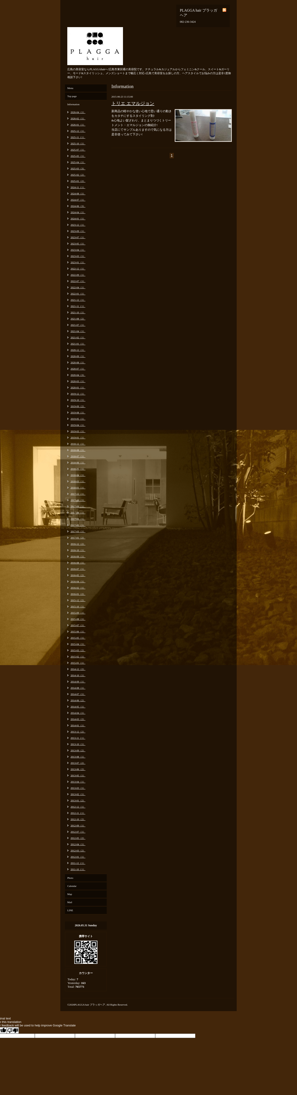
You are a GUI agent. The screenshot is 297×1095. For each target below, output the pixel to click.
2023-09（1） (78, 231)
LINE (70, 910)
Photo (70, 877)
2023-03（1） (78, 256)
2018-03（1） (78, 481)
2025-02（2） (78, 174)
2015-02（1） (78, 656)
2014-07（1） (78, 694)
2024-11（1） (78, 187)
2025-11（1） (78, 137)
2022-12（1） (78, 268)
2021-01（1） (78, 343)
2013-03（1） (78, 788)
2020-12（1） (78, 350)
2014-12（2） (78, 669)
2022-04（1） (78, 287)
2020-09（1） (78, 356)
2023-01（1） (78, 262)
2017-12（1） (78, 493)
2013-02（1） (78, 794)
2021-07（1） (78, 325)
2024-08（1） (78, 193)
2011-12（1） (78, 863)
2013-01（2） (78, 800)
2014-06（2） (78, 700)
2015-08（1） (78, 619)
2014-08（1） (78, 687)
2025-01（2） (78, 181)
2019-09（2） (78, 406)
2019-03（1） (78, 431)
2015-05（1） (78, 637)
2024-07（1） (78, 199)
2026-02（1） (78, 118)
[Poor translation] (13, 1030)
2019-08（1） (78, 412)
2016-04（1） (78, 581)
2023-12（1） (78, 224)
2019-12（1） (78, 393)
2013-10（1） (78, 744)
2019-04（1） (78, 425)
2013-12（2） (78, 731)
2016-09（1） (78, 556)
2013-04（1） (78, 781)
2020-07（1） (78, 368)
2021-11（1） (78, 306)
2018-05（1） (78, 468)
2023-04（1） (78, 249)
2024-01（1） (78, 218)
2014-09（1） (78, 681)
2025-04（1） (78, 162)
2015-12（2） (78, 600)
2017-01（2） (78, 537)
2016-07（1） (78, 569)
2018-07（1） (78, 456)
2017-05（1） (78, 525)
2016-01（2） (78, 594)
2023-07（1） (78, 237)
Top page (72, 96)
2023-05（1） (78, 243)
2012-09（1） (78, 825)
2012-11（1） (78, 813)
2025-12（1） (78, 131)
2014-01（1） (78, 725)
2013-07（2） (78, 763)
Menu (70, 88)
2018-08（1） (78, 450)
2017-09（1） (78, 506)
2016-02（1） (78, 587)
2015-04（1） (78, 644)
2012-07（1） (78, 831)
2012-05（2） (78, 838)
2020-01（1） (78, 387)
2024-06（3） (78, 206)
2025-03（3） (78, 168)
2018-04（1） (78, 475)
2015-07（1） (78, 625)
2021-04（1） (78, 331)
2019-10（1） (78, 400)
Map (69, 894)
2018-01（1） (78, 487)
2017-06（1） (78, 518)
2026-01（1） (78, 124)
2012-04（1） (78, 844)
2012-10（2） (78, 819)
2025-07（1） (78, 149)
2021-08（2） (78, 318)
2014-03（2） (78, 719)
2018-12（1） (78, 443)
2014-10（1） (78, 675)
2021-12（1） (78, 299)
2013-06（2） (78, 769)
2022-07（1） (78, 281)
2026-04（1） (78, 112)
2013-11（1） (78, 737)
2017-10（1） (78, 500)
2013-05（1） (78, 775)
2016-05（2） (78, 575)
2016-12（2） (78, 544)
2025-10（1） (78, 143)
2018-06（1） (78, 462)
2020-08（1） (78, 362)
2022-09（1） (78, 274)
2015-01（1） (78, 662)
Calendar (72, 886)
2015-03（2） (78, 650)
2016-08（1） (78, 562)
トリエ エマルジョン (132, 103)
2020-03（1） (78, 381)
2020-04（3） (78, 375)
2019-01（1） (78, 437)
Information (73, 104)
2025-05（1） (78, 156)
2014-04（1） (78, 712)
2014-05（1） (78, 706)
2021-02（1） (78, 337)
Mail (69, 902)
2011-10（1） (78, 869)
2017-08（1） (78, 512)
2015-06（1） (78, 631)
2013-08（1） (78, 756)
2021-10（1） (78, 312)
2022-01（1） (78, 293)
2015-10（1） (78, 606)
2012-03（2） (78, 850)
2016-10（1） (78, 550)
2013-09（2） (78, 750)
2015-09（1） (78, 612)
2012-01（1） (78, 856)
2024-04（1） (78, 212)
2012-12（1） (78, 806)
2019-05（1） (78, 418)
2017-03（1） (78, 531)
